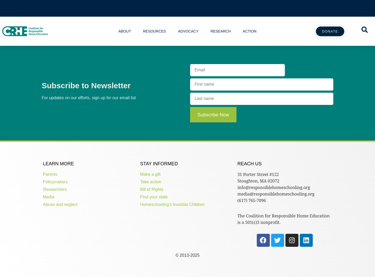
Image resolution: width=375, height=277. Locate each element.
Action (250, 31)
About (124, 31)
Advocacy (188, 31)
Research (220, 31)
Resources (154, 31)
